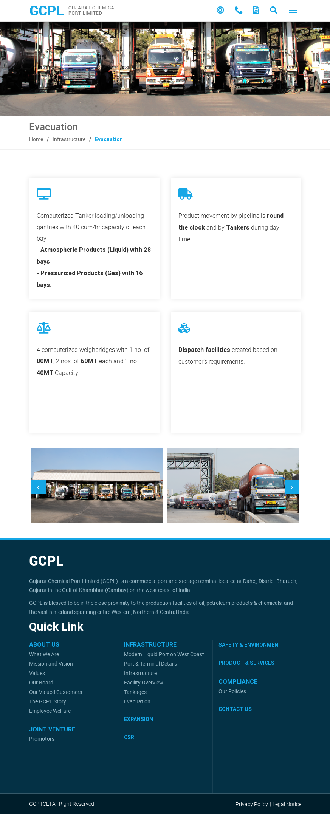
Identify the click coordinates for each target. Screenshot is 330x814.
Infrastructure (69, 139)
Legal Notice (287, 804)
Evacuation (137, 701)
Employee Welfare (50, 710)
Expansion (138, 719)
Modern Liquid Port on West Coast (164, 654)
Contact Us (235, 709)
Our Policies (232, 691)
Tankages (135, 691)
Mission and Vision (51, 663)
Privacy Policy (251, 804)
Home (36, 139)
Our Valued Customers (55, 691)
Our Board (41, 682)
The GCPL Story (47, 701)
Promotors (41, 738)
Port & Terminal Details (150, 663)
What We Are (44, 654)
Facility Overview (143, 682)
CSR (129, 737)
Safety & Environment (250, 645)
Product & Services (246, 663)
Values (37, 673)
